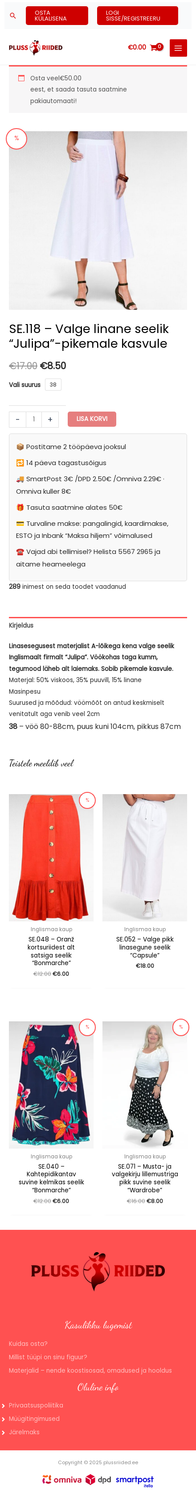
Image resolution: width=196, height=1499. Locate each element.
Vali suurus (25, 385)
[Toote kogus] (34, 419)
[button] (13, 16)
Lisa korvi (92, 419)
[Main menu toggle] (178, 48)
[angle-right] (31, 1405)
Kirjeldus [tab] (21, 625)
